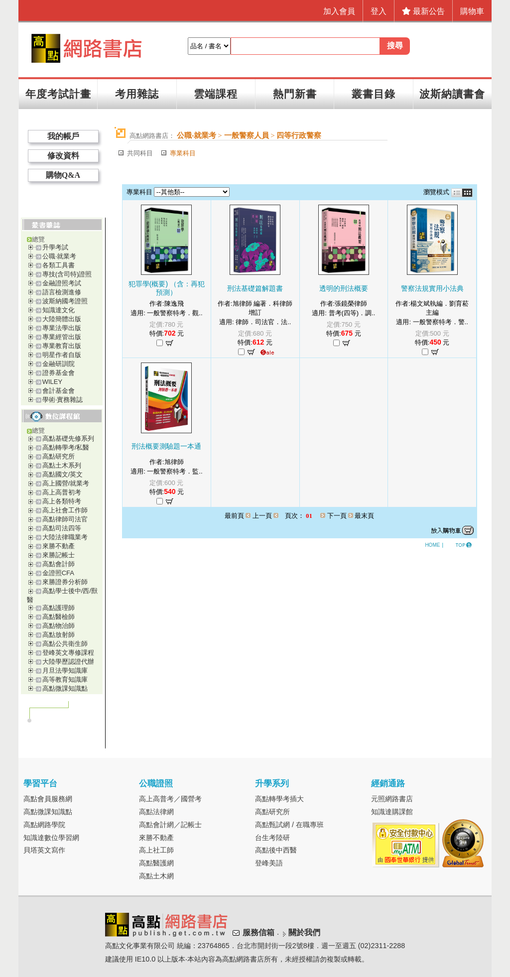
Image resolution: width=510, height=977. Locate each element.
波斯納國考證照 (65, 301)
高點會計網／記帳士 (170, 825)
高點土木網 (156, 876)
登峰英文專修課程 (68, 652)
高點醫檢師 (58, 616)
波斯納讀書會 (452, 94)
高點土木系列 (61, 465)
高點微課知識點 (65, 688)
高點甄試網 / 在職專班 (289, 825)
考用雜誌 (137, 94)
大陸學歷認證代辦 (68, 661)
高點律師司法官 (65, 519)
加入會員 (339, 11)
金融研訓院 (58, 363)
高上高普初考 (61, 492)
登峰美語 (269, 863)
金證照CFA (58, 573)
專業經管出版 (61, 337)
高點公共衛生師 (65, 643)
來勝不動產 (58, 546)
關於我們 (304, 933)
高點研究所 (58, 456)
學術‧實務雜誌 (62, 399)
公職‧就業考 (59, 256)
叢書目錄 (373, 94)
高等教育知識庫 (65, 679)
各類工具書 (58, 265)
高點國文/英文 (62, 474)
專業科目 (183, 153)
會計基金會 (58, 390)
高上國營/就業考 (66, 483)
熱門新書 (295, 94)
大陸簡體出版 (61, 319)
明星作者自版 (61, 355)
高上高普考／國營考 (170, 799)
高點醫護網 (156, 863)
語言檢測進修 (61, 292)
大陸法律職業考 (65, 537)
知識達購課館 (392, 812)
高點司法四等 (61, 528)
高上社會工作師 (65, 510)
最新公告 (423, 11)
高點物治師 (58, 625)
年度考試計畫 (58, 94)
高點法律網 (156, 812)
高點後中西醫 (276, 850)
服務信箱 (258, 933)
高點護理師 (58, 607)
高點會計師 (58, 564)
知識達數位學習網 (51, 838)
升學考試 (55, 247)
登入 (378, 11)
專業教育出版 (61, 346)
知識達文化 (58, 310)
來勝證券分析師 (65, 582)
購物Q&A (63, 175)
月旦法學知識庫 (65, 670)
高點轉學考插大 (279, 799)
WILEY (52, 381)
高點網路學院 (44, 825)
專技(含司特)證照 (67, 274)
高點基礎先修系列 (68, 438)
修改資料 (63, 155)
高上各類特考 (61, 501)
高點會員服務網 (47, 799)
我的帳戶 (63, 136)
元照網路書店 (392, 799)
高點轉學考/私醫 (66, 447)
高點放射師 (58, 634)
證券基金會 (58, 372)
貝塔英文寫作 (44, 850)
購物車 (472, 11)
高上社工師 (156, 850)
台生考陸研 (272, 838)
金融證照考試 (61, 283)
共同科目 (140, 153)
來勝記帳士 (58, 555)
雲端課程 (216, 94)
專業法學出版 (61, 328)
